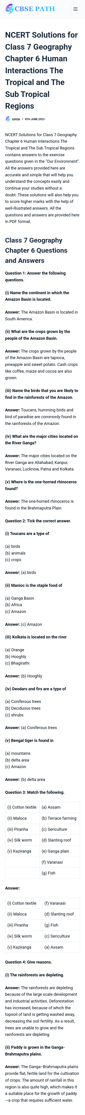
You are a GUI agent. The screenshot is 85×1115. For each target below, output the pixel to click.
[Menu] (75, 9)
